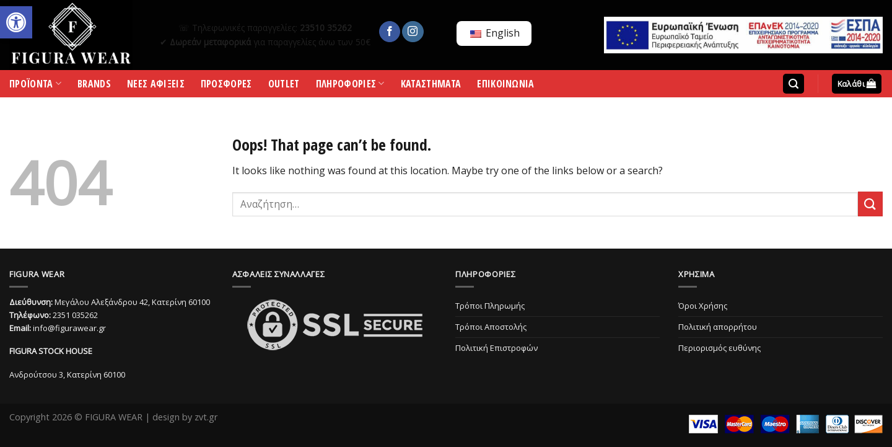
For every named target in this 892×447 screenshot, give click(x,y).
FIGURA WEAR (113, 417)
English (495, 33)
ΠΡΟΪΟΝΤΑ (35, 86)
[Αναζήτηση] (793, 84)
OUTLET (284, 86)
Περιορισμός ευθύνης (719, 347)
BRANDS (94, 86)
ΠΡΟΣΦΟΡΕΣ (226, 86)
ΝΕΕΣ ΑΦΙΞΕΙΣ (156, 86)
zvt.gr (206, 417)
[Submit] (870, 204)
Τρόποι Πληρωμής (490, 305)
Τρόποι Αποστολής (491, 326)
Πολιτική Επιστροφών (496, 347)
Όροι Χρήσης (702, 305)
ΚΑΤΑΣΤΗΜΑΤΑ (431, 86)
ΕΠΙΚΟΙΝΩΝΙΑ (506, 86)
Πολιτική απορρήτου (717, 326)
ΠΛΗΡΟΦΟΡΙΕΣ (350, 86)
